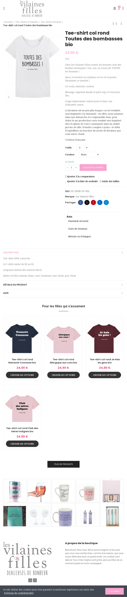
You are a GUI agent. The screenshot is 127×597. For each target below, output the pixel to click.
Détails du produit (15, 284)
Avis (6, 293)
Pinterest (93, 202)
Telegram (106, 202)
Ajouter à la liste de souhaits (82, 181)
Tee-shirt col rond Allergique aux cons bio (63, 361)
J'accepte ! (114, 591)
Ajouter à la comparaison (81, 176)
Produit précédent (113, 23)
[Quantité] (71, 167)
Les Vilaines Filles (85, 196)
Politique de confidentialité (19, 592)
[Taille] (82, 147)
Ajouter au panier (93, 167)
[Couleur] (89, 154)
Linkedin (99, 202)
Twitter (87, 202)
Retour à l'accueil (117, 23)
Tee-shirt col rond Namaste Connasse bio (22, 361)
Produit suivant (121, 23)
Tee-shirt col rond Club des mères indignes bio (22, 430)
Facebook (80, 202)
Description (10, 252)
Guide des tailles (110, 181)
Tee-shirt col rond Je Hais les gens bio (105, 361)
